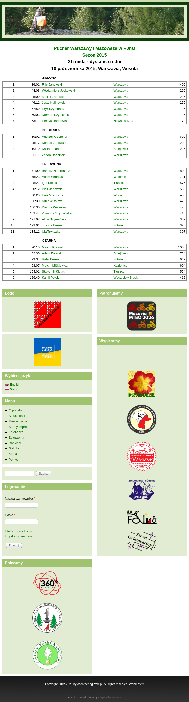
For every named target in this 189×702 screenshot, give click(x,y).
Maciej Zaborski (53, 96)
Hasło (10, 515)
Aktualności (17, 416)
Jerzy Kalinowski (53, 102)
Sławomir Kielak (53, 271)
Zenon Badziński (53, 155)
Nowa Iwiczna (123, 121)
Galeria (14, 448)
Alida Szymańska (54, 219)
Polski (11, 389)
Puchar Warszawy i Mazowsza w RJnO (94, 48)
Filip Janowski (52, 84)
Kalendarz (16, 432)
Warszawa (120, 84)
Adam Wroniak (52, 177)
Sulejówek (120, 149)
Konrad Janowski (54, 143)
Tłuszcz (118, 183)
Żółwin (118, 225)
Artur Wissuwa (52, 201)
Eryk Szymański (53, 109)
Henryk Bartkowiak (55, 121)
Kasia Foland (51, 149)
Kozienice (120, 265)
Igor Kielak (49, 183)
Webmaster (136, 684)
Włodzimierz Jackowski (58, 90)
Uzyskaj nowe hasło (19, 536)
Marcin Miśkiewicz (55, 265)
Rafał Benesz (51, 259)
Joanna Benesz (53, 225)
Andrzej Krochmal (54, 136)
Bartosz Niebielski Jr (56, 171)
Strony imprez (18, 427)
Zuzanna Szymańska (57, 213)
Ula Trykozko (51, 231)
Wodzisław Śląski (125, 277)
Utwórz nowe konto (18, 531)
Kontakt (14, 454)
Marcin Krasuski (53, 247)
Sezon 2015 (94, 55)
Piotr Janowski (52, 189)
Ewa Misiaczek (52, 195)
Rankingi (15, 443)
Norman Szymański (56, 115)
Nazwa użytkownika (20, 498)
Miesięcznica (18, 421)
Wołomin (119, 177)
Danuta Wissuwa (54, 207)
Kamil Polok (50, 277)
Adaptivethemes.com (109, 697)
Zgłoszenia (16, 437)
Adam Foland (51, 253)
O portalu (15, 410)
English (12, 384)
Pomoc (13, 459)
